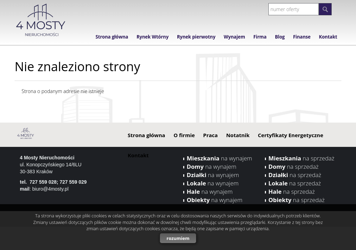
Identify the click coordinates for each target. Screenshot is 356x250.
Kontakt (328, 37)
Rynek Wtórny (153, 37)
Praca (210, 135)
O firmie (184, 135)
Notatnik (237, 135)
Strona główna (112, 37)
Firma (260, 37)
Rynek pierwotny (196, 37)
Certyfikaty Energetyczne (290, 135)
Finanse (301, 37)
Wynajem (234, 37)
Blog (280, 37)
